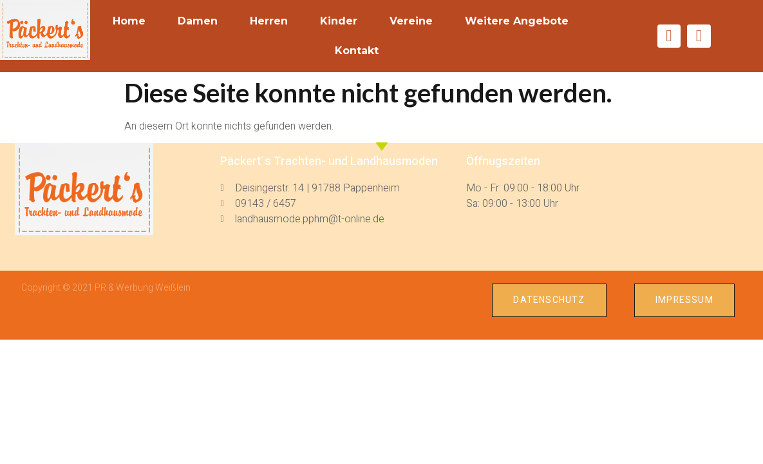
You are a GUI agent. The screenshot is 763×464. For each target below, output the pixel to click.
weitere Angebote (517, 21)
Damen (198, 21)
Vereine (411, 21)
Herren (269, 21)
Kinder (338, 21)
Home (129, 21)
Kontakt (357, 50)
